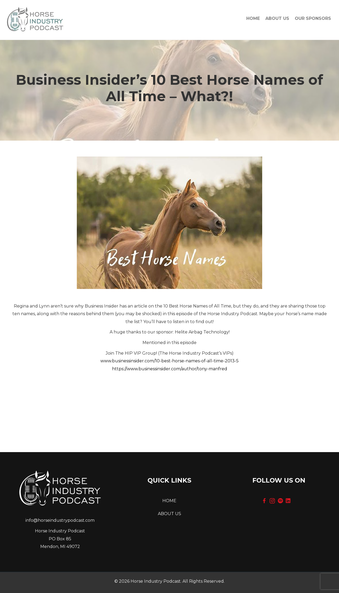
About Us (277, 18)
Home (253, 18)
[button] (264, 500)
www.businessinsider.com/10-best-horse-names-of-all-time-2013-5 (169, 360)
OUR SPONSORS (313, 18)
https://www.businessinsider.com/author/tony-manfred (169, 368)
